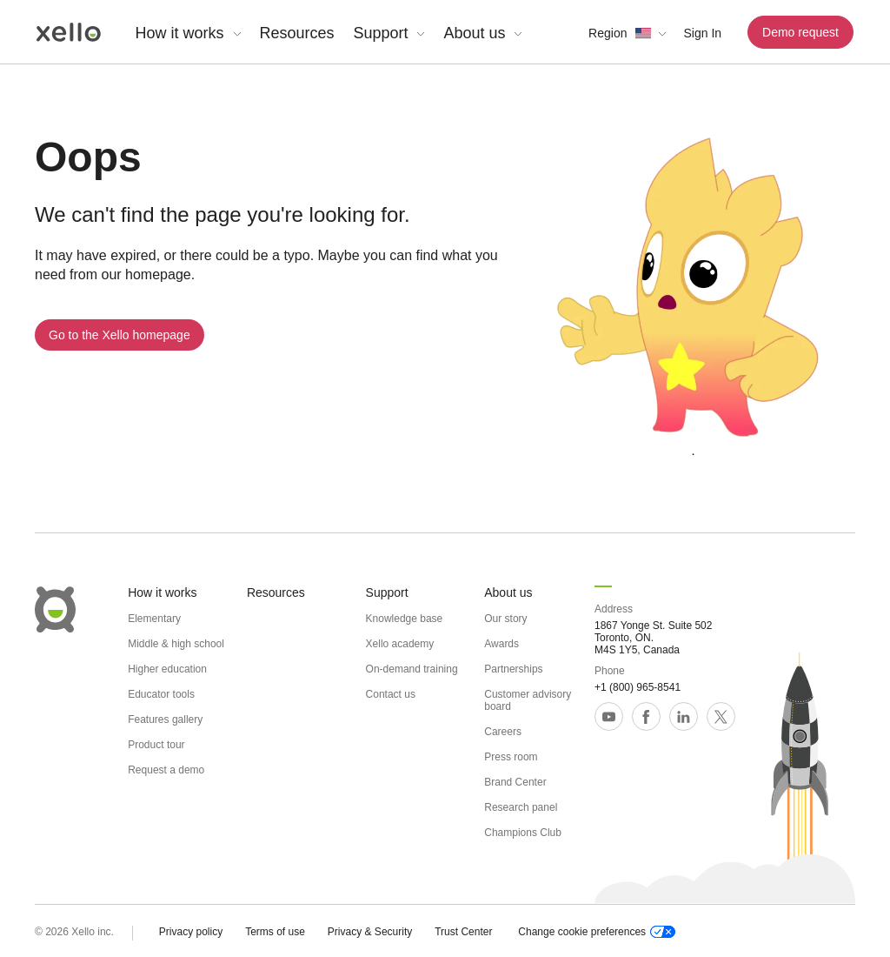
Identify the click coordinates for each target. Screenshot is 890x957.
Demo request (800, 32)
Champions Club (522, 832)
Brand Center (515, 782)
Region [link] (607, 33)
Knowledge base (404, 618)
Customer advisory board (527, 700)
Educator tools (161, 694)
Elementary (154, 618)
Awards (501, 644)
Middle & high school (176, 644)
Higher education (167, 669)
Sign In (702, 33)
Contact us (390, 694)
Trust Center (463, 932)
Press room (510, 757)
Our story (505, 618)
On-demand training (412, 669)
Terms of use (275, 932)
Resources (297, 33)
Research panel (520, 807)
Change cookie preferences (596, 932)
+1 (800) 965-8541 (637, 687)
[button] (627, 33)
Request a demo (166, 770)
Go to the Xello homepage (119, 335)
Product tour (156, 745)
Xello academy (400, 644)
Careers (502, 732)
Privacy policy (190, 932)
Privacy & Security (370, 932)
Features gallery (165, 719)
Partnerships (513, 669)
